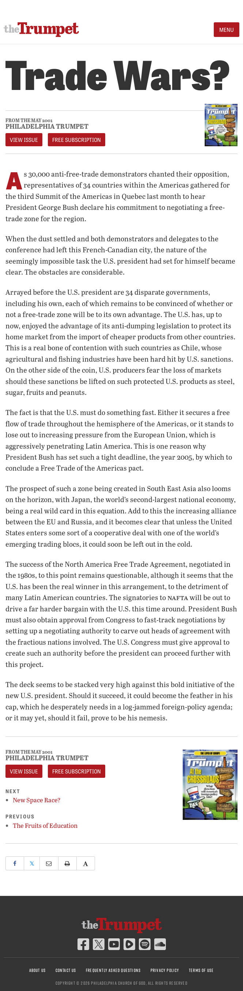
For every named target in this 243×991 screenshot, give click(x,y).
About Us (37, 970)
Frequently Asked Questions (113, 970)
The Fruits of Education (45, 825)
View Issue (24, 139)
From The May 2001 (29, 120)
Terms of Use (201, 970)
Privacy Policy (165, 970)
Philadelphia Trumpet (46, 126)
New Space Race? (37, 800)
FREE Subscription (76, 139)
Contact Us (66, 970)
